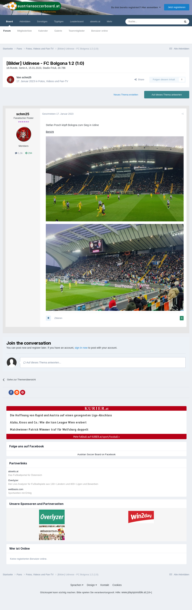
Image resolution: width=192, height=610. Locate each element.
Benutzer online (99, 30)
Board (9, 23)
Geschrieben (58, 113)
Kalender (43, 30)
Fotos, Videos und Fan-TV (53, 81)
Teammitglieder (77, 30)
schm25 (26, 77)
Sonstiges (42, 21)
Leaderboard (77, 21)
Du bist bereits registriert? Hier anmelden (136, 7)
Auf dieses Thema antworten (167, 94)
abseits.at (95, 21)
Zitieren (59, 317)
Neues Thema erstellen (126, 94)
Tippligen (59, 21)
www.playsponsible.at (134, 591)
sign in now (81, 346)
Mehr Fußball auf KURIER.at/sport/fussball (96, 436)
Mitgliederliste (24, 30)
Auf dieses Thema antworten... (42, 361)
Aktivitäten (25, 21)
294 (28, 153)
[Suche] (144, 21)
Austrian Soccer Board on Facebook (96, 453)
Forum (7, 30)
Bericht (51, 131)
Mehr (109, 21)
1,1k (18, 153)
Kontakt (104, 584)
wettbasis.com (15, 488)
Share (139, 79)
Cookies (117, 584)
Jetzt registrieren (176, 7)
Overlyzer (13, 479)
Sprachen (76, 584)
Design (92, 584)
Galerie (58, 30)
